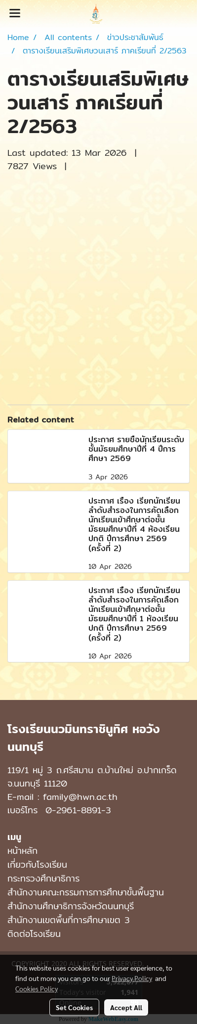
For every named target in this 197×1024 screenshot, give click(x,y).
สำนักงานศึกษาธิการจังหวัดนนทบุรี (70, 906)
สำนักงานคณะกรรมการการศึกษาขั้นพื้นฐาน (85, 892)
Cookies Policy (36, 988)
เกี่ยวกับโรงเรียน (37, 864)
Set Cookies (74, 1007)
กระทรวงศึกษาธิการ (43, 878)
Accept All (126, 1007)
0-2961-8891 (73, 810)
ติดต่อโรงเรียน (34, 934)
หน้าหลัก (22, 850)
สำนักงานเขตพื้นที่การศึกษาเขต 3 (68, 920)
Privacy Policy (132, 978)
